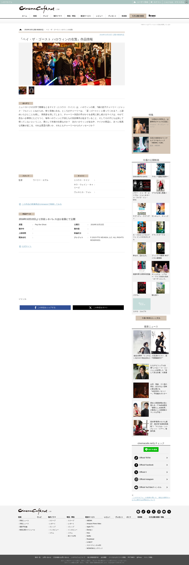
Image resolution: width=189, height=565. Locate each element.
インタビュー (54, 530)
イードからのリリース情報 (117, 557)
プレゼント (112, 16)
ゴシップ (52, 527)
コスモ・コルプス (139, 311)
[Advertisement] (49, 154)
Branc (152, 16)
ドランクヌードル (158, 235)
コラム (51, 533)
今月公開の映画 (138, 16)
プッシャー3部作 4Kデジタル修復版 (160, 257)
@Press (139, 557)
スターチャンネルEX (94, 545)
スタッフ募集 (148, 557)
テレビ (45, 16)
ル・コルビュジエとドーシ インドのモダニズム (141, 237)
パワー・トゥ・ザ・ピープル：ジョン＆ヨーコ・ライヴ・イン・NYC (141, 196)
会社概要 (103, 557)
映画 (35, 16)
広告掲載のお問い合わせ (61, 557)
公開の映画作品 (112, 35)
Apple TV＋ (90, 527)
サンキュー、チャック (160, 216)
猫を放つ (155, 295)
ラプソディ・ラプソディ (141, 217)
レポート (52, 524)
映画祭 (124, 16)
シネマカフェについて (78, 557)
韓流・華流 (71, 16)
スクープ (52, 520)
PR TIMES (131, 557)
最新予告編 (23, 527)
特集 (162, 517)
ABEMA (89, 520)
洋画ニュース (24, 524)
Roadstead (90, 539)
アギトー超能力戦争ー (160, 177)
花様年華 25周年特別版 (141, 274)
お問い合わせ (47, 557)
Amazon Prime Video (94, 524)
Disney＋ (90, 530)
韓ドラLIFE (72, 536)
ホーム (24, 16)
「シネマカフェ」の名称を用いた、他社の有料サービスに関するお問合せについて (151, 499)
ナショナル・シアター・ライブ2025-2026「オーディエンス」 (160, 276)
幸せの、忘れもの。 (140, 256)
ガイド (128, 517)
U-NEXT (89, 542)
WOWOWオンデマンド (95, 548)
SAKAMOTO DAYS (140, 177)
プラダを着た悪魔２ (159, 193)
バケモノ (136, 295)
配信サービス (86, 16)
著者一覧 (37, 557)
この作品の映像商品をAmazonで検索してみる (42, 204)
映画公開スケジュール (27, 530)
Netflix (89, 536)
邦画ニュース (24, 520)
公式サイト (27, 246)
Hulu (88, 533)
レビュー (99, 16)
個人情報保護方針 (93, 557)
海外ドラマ (57, 16)
